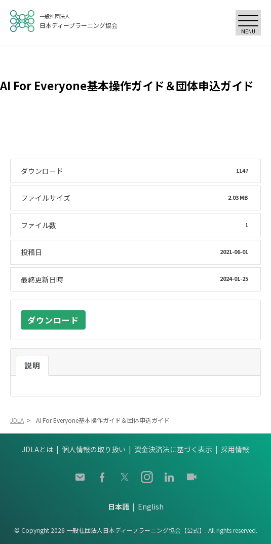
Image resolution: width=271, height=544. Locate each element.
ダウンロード (53, 320)
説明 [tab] (32, 365)
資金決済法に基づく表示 (173, 449)
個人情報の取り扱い (94, 449)
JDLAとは (37, 449)
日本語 (118, 506)
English (151, 506)
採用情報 (235, 449)
